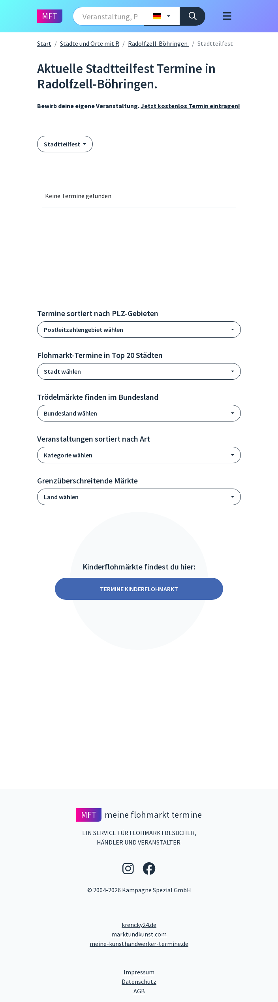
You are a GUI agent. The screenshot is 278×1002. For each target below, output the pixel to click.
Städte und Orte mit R (89, 43)
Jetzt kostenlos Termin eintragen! (190, 106)
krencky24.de (139, 925)
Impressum (169, 971)
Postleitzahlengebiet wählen (83, 329)
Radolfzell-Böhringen (158, 43)
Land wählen (61, 497)
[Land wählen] (161, 16)
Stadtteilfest (62, 144)
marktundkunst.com (139, 934)
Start (44, 43)
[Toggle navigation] (227, 16)
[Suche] (192, 16)
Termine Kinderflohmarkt (139, 589)
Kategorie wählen (68, 455)
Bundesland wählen (70, 413)
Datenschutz (171, 981)
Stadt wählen (62, 371)
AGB (203, 990)
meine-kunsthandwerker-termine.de (139, 944)
